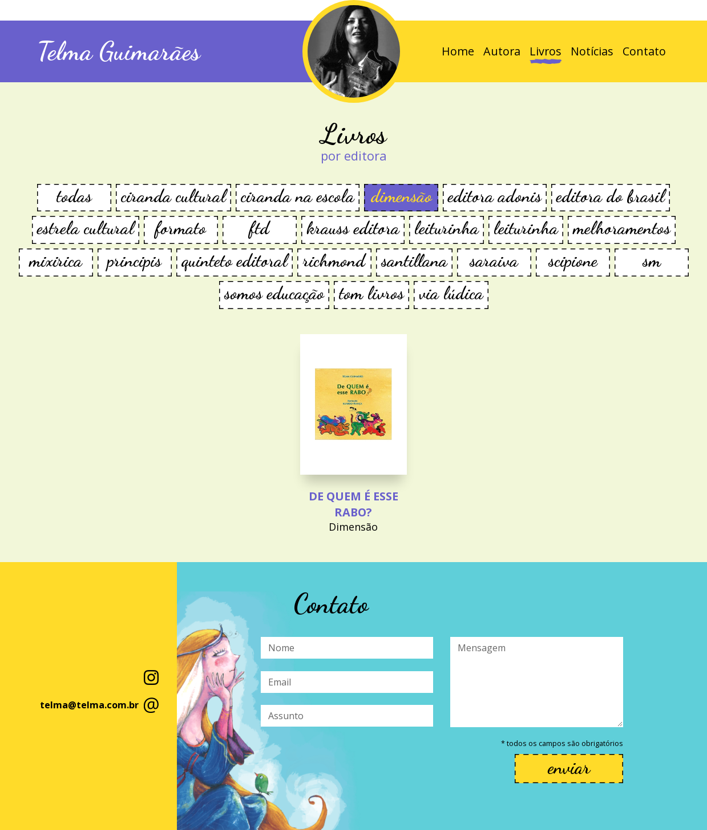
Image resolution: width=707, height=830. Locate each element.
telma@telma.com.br (89, 705)
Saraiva (494, 260)
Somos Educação (274, 293)
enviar (569, 767)
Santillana (414, 260)
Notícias (592, 51)
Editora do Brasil (610, 196)
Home (458, 51)
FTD (259, 228)
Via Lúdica (451, 293)
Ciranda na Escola (297, 196)
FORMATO (180, 228)
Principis (134, 260)
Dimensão (401, 196)
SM (652, 260)
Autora (501, 51)
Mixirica (55, 260)
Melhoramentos (621, 228)
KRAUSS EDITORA (352, 228)
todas (74, 196)
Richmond (334, 260)
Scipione (572, 260)
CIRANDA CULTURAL (173, 196)
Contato (644, 51)
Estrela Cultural (85, 228)
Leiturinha (446, 228)
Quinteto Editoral (234, 260)
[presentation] (347, 762)
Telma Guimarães (118, 51)
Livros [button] (545, 51)
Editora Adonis (495, 196)
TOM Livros (371, 293)
